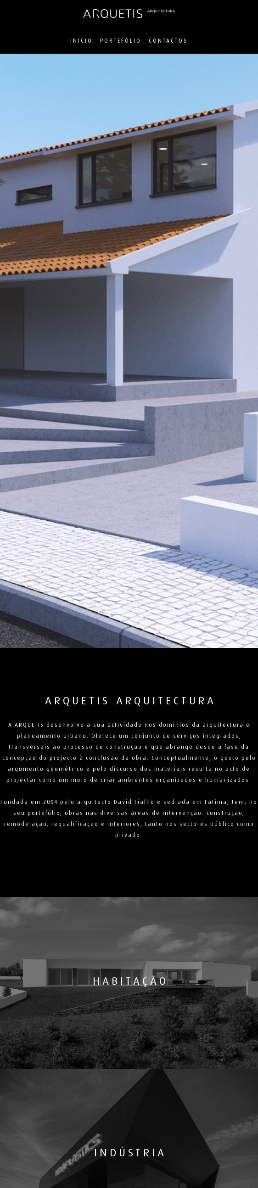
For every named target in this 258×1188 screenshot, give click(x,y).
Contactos (168, 41)
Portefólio (120, 41)
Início (81, 41)
